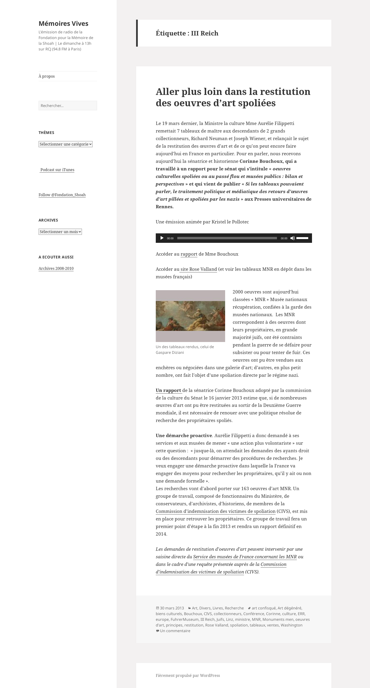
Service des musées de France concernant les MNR (245, 557)
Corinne (273, 613)
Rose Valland (216, 625)
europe (162, 619)
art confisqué (264, 608)
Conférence (253, 613)
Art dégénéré (289, 608)
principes (174, 625)
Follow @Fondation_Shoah (62, 194)
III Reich (208, 619)
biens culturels (169, 613)
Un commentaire (175, 630)
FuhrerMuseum (185, 619)
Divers (205, 608)
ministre (242, 619)
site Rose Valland (198, 269)
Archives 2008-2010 (56, 268)
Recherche (234, 608)
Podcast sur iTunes (57, 169)
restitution (193, 625)
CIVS (208, 613)
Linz (229, 619)
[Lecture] (162, 238)
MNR (256, 619)
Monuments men (278, 619)
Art (194, 608)
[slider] (227, 238)
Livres (218, 608)
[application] (234, 238)
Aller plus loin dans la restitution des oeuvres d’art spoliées (233, 97)
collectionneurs (227, 613)
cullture (289, 613)
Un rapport (169, 390)
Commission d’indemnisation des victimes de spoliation (216, 511)
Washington (292, 625)
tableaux (257, 625)
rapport (189, 254)
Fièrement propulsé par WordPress (188, 675)
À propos (47, 76)
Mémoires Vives (63, 23)
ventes (273, 625)
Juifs (220, 619)
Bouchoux (193, 613)
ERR (301, 613)
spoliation (239, 625)
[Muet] (292, 238)
